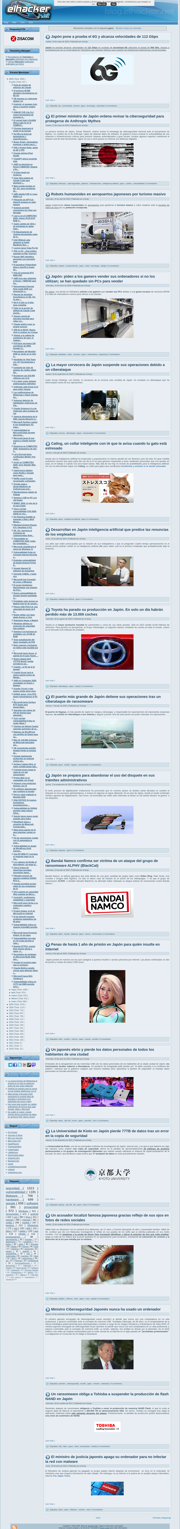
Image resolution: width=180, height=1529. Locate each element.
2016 (11, 1031)
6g (59, 106)
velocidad (101, 106)
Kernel (26, 1246)
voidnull (11, 1169)
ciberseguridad (73, 1384)
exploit (26, 1222)
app (36, 1231)
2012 (11, 1043)
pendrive (88, 1120)
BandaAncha (13, 1161)
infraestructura (96, 183)
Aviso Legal (104, 1528)
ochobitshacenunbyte (17, 1167)
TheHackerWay (14, 1147)
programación (15, 1237)
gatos (60, 519)
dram (70, 354)
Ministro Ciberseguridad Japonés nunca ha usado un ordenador (106, 1309)
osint (88, 1299)
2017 (11, 1028)
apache (27, 1251)
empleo (61, 266)
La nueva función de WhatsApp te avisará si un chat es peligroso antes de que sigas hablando (22, 1083)
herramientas (12, 1239)
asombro (62, 1384)
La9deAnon (13, 1152)
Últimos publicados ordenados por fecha (20, 63)
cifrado (23, 1234)
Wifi (28, 1228)
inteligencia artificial (72, 519)
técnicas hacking (31, 1270)
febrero (14, 998)
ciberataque (71, 433)
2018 (11, 1025)
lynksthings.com (15, 1172)
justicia (88, 1039)
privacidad (31, 1207)
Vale (114, 4)
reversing (10, 1275)
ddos (9, 1231)
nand (76, 1446)
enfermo (69, 1299)
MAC (14, 1258)
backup (61, 1205)
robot (87, 266)
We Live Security (15, 1138)
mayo (14, 990)
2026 (11, 79)
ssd (16, 1228)
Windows (24, 1211)
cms (29, 1254)
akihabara (62, 354)
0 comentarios (111, 106)
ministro (96, 1384)
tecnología (95, 266)
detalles (61, 1299)
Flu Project (12, 1132)
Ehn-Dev (34, 1275)
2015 (11, 1034)
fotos (76, 1299)
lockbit (67, 765)
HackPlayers (13, 1144)
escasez (77, 354)
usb (94, 1120)
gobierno (85, 183)
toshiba (94, 1446)
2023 (11, 1010)
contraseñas (12, 1254)
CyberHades (13, 1150)
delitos (31, 1272)
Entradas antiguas (161, 1518)
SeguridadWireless (23, 1263)
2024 (11, 1007)
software (32, 1203)
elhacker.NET (93, 1526)
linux (28, 1217)
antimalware (30, 1277)
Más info (102, 4)
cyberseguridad (73, 183)
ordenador (105, 1384)
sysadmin (28, 1242)
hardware (14, 1199)
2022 (11, 1013)
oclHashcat (10, 1279)
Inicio (98, 1518)
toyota (78, 686)
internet (76, 106)
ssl (7, 1261)
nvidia (9, 1222)
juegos (9, 1251)
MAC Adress (16, 1277)
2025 (11, 1004)
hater (60, 1039)
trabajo (104, 266)
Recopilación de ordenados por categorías (22, 58)
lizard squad (22, 1268)
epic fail (67, 1120)
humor (75, 1120)
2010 (11, 1049)
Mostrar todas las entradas (128, 28)
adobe (14, 1246)
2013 (11, 1040)
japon (83, 106)
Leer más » (50, 100)
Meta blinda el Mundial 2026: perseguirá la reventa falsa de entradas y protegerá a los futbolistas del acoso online (21, 1098)
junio (13, 82)
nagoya (74, 765)
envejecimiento (72, 266)
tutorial (10, 1220)
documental (11, 1265)
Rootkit (9, 1268)
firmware (34, 1244)
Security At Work (15, 1135)
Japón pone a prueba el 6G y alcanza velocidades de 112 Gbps (104, 37)
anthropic (62, 183)
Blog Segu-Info (14, 1141)
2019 (11, 1022)
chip (60, 1446)
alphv (60, 934)
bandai (67, 934)
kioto (85, 1205)
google (11, 1203)
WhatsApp (32, 1225)
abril (13, 992)
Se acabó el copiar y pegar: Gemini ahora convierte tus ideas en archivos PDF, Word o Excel (22, 1114)
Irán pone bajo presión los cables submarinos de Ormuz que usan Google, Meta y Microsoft (22, 1106)
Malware (14, 1195)
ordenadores (92, 354)
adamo (23, 1275)
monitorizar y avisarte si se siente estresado (143, 466)
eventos (25, 1256)
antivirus (15, 1249)
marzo (14, 995)
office (21, 1244)
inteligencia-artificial (111, 183)
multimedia (11, 1256)
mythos (129, 183)
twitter (23, 1231)
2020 (11, 1019)
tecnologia (91, 106)
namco (88, 934)
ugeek (10, 1164)
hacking (11, 1225)
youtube (29, 1239)
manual (26, 1220)
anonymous (27, 1258)
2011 (11, 1046)
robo (88, 1510)
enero (14, 1001)
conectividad (67, 106)
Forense (18, 1261)
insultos (67, 1039)
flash (36, 1256)
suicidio (95, 1039)
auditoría (34, 1268)
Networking (11, 1242)
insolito (83, 1384)
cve (15, 1217)
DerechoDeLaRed (16, 1155)
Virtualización (16, 1272)
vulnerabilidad (16, 1192)
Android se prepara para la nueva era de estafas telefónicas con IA (22, 1090)
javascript (29, 1249)
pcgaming (103, 354)
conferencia (33, 1261)
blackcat (74, 934)
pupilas (94, 1299)
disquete (62, 850)
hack (36, 1246)
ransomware (13, 1214)
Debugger (28, 1265)
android (34, 1214)
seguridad (14, 1188)
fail (74, 1205)
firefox (9, 1244)
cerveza (61, 433)
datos (60, 1120)
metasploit (15, 1270)
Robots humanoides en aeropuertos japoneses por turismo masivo (108, 194)
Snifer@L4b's (14, 1158)
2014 (11, 1037)
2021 (11, 1016)
